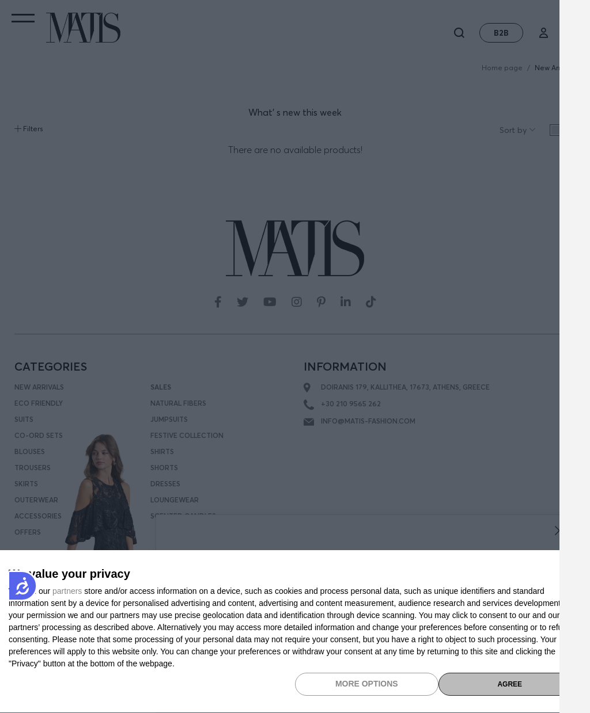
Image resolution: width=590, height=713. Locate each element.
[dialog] (295, 632)
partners (67, 591)
